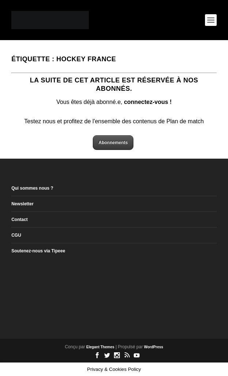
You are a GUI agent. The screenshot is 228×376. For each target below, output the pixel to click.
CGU (16, 235)
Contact (19, 219)
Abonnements (113, 142)
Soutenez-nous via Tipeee (38, 250)
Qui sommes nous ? (32, 188)
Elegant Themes (100, 347)
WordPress (153, 347)
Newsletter (22, 203)
